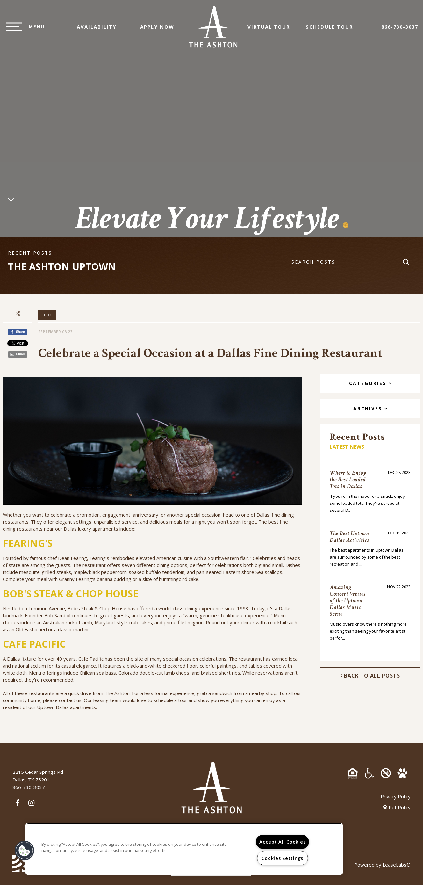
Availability (93, 30)
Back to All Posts (370, 675)
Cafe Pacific (91, 659)
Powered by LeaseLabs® (382, 864)
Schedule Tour (332, 30)
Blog (47, 315)
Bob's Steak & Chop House (97, 608)
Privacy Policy (396, 796)
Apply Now (154, 30)
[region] (184, 849)
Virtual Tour (272, 30)
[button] (24, 850)
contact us (70, 700)
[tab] (370, 383)
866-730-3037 (399, 30)
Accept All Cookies (282, 842)
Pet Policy (397, 807)
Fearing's (99, 558)
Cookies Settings (282, 858)
